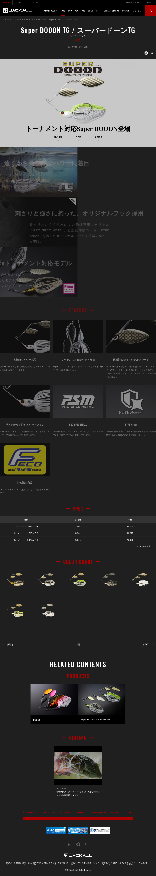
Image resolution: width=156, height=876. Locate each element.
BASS (6, 2)
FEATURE (58, 137)
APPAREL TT (33, 2)
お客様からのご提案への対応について (114, 863)
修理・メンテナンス (94, 863)
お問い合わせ (27, 862)
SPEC (78, 137)
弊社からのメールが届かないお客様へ (138, 863)
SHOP (149, 2)
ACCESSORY (80, 10)
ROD (70, 10)
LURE (63, 10)
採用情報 (17, 862)
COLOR (98, 137)
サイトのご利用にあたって (60, 863)
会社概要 (8, 862)
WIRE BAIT (83, 46)
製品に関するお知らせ (79, 863)
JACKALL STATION (132, 2)
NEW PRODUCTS (50, 10)
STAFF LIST (137, 10)
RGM (19, 2)
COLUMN (125, 10)
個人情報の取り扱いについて (42, 863)
